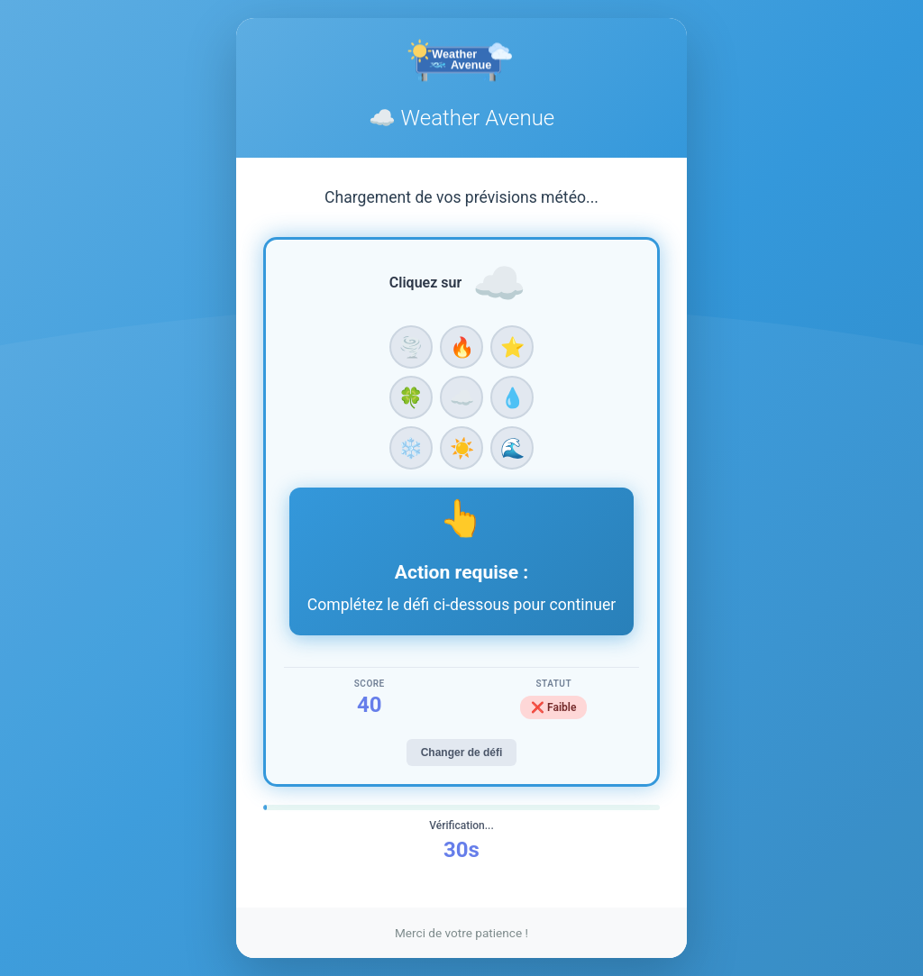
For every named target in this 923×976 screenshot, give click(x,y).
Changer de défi (462, 752)
